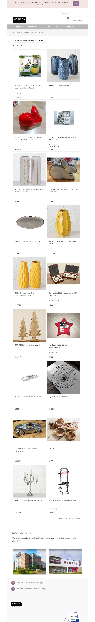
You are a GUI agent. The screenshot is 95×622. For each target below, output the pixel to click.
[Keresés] (80, 40)
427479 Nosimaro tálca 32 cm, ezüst (29, 397)
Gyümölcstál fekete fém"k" (59, 397)
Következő (78, 518)
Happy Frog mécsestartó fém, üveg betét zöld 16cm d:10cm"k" (28, 87)
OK (76, 4)
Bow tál (52, 449)
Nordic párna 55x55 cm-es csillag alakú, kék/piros (61, 346)
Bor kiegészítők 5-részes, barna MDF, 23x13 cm (63, 294)
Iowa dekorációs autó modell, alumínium (26, 450)
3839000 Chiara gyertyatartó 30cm (28, 501)
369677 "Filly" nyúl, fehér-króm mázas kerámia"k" (63, 190)
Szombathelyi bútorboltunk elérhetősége (31, 589)
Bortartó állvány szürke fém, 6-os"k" (63, 501)
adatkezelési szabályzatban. (35, 5)
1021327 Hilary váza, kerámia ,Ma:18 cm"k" (62, 242)
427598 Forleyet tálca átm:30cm (27, 241)
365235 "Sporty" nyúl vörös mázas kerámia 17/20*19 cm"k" (28, 138)
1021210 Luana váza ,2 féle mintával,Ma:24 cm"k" (25, 294)
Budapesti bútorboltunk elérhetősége (29, 583)
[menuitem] (19, 26)
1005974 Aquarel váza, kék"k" (60, 85)
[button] (79, 26)
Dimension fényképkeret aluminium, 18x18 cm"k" (62, 138)
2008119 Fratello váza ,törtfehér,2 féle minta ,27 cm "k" (29, 190)
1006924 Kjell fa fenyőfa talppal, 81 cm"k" (28, 346)
